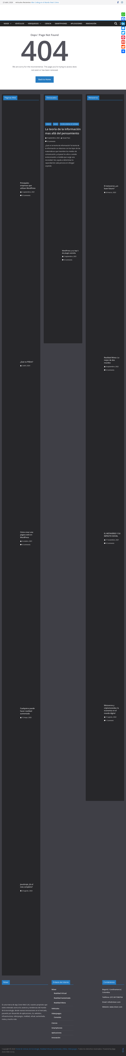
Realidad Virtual (60, 993)
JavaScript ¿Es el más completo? (26, 885)
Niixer (6, 23)
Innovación (91, 23)
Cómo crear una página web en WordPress (26, 534)
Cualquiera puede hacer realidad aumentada (27, 711)
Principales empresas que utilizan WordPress (27, 185)
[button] (10, 23)
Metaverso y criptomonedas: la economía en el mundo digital (111, 709)
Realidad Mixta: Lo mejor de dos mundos (111, 360)
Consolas (57, 1017)
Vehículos (19, 23)
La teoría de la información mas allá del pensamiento (63, 131)
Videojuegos (33, 23)
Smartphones (61, 23)
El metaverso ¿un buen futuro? (111, 187)
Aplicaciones (76, 23)
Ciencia (48, 23)
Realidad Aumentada (62, 998)
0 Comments (25, 195)
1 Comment (109, 720)
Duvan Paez (66, 138)
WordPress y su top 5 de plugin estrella (70, 252)
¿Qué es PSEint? (26, 362)
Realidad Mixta (60, 1003)
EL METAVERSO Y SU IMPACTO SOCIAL (112, 534)
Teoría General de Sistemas (69, 124)
